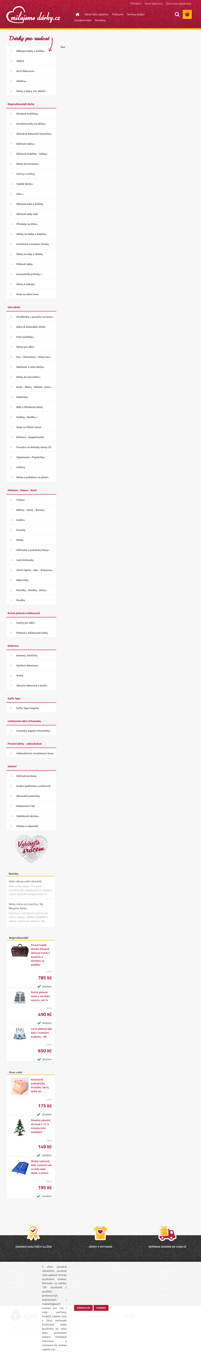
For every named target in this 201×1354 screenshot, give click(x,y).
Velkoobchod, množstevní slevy (34, 753)
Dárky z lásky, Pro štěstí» (31, 91)
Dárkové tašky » (25, 144)
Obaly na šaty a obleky (29, 254)
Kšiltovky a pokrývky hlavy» (32, 550)
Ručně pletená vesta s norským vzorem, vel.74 (40, 996)
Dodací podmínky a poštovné (33, 786)
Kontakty (100, 20)
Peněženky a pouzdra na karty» (34, 317)
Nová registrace (154, 3)
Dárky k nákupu (25, 284)
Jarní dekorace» (25, 71)
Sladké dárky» (24, 184)
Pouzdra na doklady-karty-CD (33, 447)
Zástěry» (21, 81)
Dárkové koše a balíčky (29, 204)
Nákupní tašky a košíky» (30, 51)
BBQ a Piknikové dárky (29, 407)
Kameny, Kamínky (26, 655)
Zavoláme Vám (82, 20)
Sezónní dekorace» (27, 665)
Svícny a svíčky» (26, 174)
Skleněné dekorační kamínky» (34, 134)
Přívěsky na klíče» (27, 224)
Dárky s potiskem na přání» (32, 477)
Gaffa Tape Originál (27, 708)
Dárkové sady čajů (27, 214)
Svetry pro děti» (25, 623)
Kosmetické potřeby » (29, 274)
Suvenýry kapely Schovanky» (33, 731)
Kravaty (21, 530)
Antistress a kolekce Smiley (32, 244)
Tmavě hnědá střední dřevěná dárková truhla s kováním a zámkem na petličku (40, 955)
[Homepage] (75, 14)
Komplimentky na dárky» (31, 124)
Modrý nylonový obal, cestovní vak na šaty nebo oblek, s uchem (41, 1167)
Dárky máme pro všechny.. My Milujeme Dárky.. (26, 906)
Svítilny (20, 467)
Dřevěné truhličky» (27, 113)
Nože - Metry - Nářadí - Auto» (34, 387)
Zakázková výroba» (27, 816)
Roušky (20, 600)
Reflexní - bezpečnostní (30, 437)
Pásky (19, 540)
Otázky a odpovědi (27, 826)
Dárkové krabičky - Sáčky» (32, 154)
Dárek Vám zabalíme (96, 14)
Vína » (20, 194)
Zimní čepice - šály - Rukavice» (34, 570)
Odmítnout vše (83, 1307)
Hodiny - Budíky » (26, 417)
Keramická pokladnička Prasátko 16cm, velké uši (40, 1085)
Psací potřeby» (25, 337)
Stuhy (19, 675)
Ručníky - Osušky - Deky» (31, 590)
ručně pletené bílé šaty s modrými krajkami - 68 (41, 1033)
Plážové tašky (24, 264)
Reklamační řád (25, 806)
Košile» (20, 520)
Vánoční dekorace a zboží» (32, 685)
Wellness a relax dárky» (30, 367)
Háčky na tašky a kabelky (31, 234)
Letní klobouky (25, 560)
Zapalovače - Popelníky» (30, 457)
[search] (177, 14)
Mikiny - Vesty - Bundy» (30, 510)
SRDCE (20, 61)
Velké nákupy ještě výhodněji (25, 881)
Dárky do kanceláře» (28, 377)
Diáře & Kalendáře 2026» (31, 327)
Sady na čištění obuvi (28, 427)
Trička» (20, 500)
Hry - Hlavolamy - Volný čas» (33, 357)
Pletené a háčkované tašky (32, 633)
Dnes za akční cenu (27, 294)
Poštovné (117, 14)
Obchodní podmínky (28, 796)
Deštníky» (22, 397)
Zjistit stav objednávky (178, 3)
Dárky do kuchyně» (27, 164)
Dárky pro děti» (25, 347)
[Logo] (33, 14)
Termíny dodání (135, 14)
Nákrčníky (22, 580)
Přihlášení (135, 3)
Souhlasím (101, 1307)
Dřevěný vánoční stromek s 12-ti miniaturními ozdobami (40, 1126)
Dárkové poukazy (26, 776)
